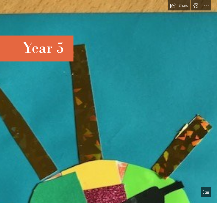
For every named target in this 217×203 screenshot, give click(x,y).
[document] (108, 101)
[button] (179, 5)
